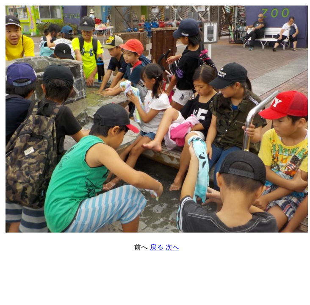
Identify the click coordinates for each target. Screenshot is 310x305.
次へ (172, 247)
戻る (156, 247)
